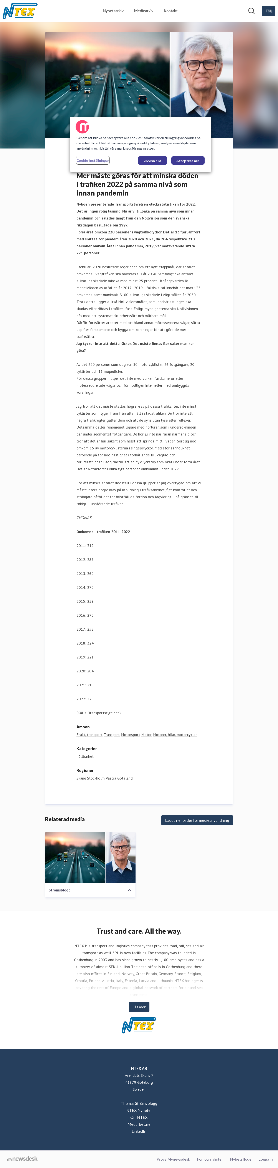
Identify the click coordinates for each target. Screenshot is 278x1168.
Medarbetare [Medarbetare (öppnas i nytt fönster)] (139, 1124)
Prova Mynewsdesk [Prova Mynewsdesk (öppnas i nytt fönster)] (173, 1159)
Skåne (81, 778)
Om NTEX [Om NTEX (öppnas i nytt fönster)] (139, 1117)
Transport (112, 734)
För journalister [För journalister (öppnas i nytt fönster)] (210, 1159)
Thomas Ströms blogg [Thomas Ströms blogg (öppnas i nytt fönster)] (139, 1103)
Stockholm (96, 778)
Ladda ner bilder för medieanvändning (197, 820)
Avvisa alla (152, 161)
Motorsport (130, 734)
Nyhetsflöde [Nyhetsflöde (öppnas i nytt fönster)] (241, 1159)
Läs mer (139, 1006)
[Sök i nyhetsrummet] (251, 10)
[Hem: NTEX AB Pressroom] (20, 11)
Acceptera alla (188, 161)
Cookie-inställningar (92, 160)
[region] (140, 144)
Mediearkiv (143, 10)
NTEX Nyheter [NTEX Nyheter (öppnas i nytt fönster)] (139, 1110)
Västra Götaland (119, 778)
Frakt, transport (89, 734)
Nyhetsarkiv (113, 10)
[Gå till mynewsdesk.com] (22, 1159)
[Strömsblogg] (90, 857)
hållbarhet (85, 756)
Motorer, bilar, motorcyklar (175, 734)
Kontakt (171, 10)
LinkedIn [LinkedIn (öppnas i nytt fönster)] (139, 1131)
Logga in (265, 1159)
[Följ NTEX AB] (268, 11)
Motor (146, 734)
